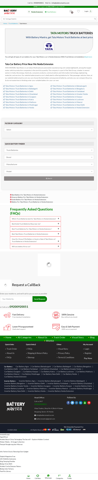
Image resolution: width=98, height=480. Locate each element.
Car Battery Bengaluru (83, 366)
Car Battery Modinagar (31, 374)
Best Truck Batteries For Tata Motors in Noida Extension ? (35, 229)
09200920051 (39, 3)
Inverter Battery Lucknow (14, 388)
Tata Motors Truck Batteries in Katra (18, 99)
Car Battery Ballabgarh (63, 366)
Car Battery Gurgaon (12, 371)
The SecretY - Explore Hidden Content (35, 439)
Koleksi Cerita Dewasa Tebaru (10, 466)
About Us (42, 337)
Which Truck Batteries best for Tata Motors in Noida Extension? (35, 219)
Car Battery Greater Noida (71, 369)
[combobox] (49, 129)
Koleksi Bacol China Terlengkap (11, 439)
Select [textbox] (8, 130)
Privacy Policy (64, 353)
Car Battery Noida (70, 374)
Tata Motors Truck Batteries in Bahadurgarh (69, 86)
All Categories (25, 337)
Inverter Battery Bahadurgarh (50, 381)
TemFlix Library (5, 471)
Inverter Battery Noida (37, 391)
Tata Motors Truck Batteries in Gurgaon (19, 97)
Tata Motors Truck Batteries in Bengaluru (68, 89)
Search (49, 178)
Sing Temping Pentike (7, 461)
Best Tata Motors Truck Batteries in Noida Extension (35, 234)
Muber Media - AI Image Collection (12, 442)
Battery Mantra (23, 430)
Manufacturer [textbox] (11, 164)
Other (59, 344)
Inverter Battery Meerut (59, 388)
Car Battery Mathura (84, 371)
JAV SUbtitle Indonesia (8, 459)
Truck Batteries (13, 23)
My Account (88, 344)
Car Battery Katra (48, 371)
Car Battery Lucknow (65, 371)
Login (87, 349)
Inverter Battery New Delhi (15, 391)
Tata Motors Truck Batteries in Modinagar (20, 105)
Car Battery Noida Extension (15, 376)
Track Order (59, 337)
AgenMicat (4, 437)
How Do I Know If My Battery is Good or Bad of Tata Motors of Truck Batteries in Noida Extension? (35, 240)
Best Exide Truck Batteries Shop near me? (35, 224)
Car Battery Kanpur (31, 371)
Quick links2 (31, 344)
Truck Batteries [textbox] (12, 150)
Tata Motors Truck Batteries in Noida (18, 107)
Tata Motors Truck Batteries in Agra (18, 86)
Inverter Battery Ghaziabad (82, 383)
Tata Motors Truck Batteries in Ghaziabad (20, 94)
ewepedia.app (5, 434)
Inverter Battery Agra (27, 381)
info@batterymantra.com (60, 3)
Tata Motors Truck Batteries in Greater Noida (69, 94)
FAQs (9, 357)
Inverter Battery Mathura (37, 388)
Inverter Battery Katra (84, 386)
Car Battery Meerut (12, 374)
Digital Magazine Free (7, 456)
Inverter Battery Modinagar (81, 388)
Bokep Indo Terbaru (7, 469)
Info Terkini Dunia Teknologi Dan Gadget (14, 452)
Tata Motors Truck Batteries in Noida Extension (70, 107)
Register (88, 353)
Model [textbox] (9, 171)
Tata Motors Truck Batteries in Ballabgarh (20, 89)
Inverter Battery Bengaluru (15, 383)
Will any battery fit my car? (35, 246)
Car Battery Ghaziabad (49, 369)
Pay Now (88, 358)
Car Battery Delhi (11, 369)
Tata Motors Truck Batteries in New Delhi (68, 105)
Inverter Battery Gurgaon (41, 386)
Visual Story (78, 337)
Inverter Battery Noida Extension (61, 391)
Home (5, 23)
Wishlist (50, 340)
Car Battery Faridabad (29, 369)
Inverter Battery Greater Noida (16, 386)
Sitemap (31, 357)
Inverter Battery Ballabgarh (75, 381)
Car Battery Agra (22, 366)
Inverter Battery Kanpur (63, 386)
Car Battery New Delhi (52, 374)
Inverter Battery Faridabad (58, 383)
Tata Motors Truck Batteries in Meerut (66, 102)
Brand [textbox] (8, 157)
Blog (92, 337)
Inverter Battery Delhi (37, 383)
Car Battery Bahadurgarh (41, 366)
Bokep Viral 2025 (6, 464)
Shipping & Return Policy (38, 353)
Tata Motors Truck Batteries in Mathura (19, 102)
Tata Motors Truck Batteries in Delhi (18, 91)
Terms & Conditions (66, 357)
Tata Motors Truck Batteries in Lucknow (67, 99)
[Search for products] (49, 19)
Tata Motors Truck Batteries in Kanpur (66, 97)
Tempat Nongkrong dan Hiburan (11, 444)
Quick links (9, 344)
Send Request (39, 299)
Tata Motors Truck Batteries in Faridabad (67, 91)
